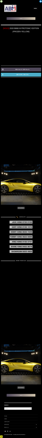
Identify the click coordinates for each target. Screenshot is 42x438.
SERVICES (6, 424)
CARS (5, 418)
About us (6, 427)
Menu (35, 8)
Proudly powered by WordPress (19, 434)
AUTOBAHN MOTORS (8, 434)
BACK (21, 18)
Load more (21, 387)
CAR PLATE (6, 421)
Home (5, 416)
